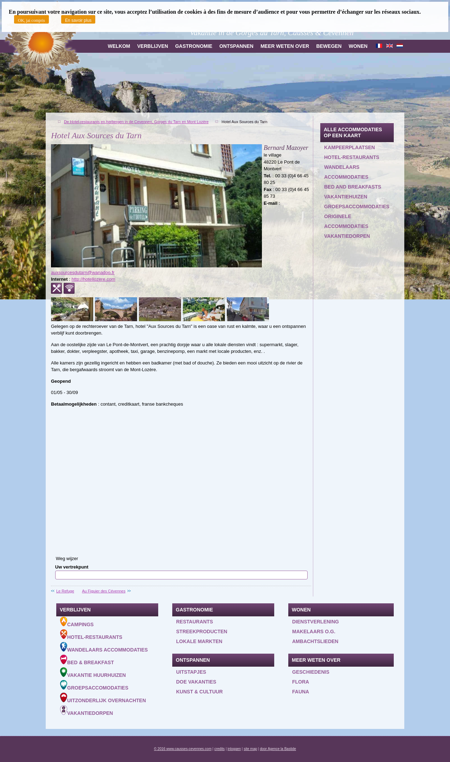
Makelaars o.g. (313, 631)
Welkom (119, 46)
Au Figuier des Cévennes (104, 591)
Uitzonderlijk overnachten (103, 698)
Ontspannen (236, 46)
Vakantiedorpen (347, 236)
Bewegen (328, 46)
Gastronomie (193, 46)
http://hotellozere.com (93, 279)
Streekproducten (201, 631)
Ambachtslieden (315, 641)
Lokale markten (199, 641)
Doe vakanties (196, 682)
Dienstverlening (315, 621)
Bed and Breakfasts (352, 187)
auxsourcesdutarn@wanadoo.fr (83, 272)
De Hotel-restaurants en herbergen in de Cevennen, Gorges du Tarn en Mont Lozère (136, 122)
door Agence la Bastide (278, 749)
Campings (77, 622)
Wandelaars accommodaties (346, 172)
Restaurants (194, 621)
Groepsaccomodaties (94, 685)
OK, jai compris (31, 20)
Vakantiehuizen (345, 196)
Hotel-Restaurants (91, 634)
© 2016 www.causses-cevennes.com (183, 749)
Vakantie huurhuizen (93, 672)
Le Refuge (65, 591)
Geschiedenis (310, 672)
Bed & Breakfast (87, 660)
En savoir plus (78, 20)
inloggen (234, 749)
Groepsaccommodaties (357, 206)
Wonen (358, 46)
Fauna (300, 691)
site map (250, 749)
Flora (300, 682)
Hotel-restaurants (351, 157)
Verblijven (152, 46)
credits (219, 749)
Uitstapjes (191, 672)
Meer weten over (285, 46)
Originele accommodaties (346, 221)
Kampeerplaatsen (349, 147)
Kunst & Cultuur (199, 691)
